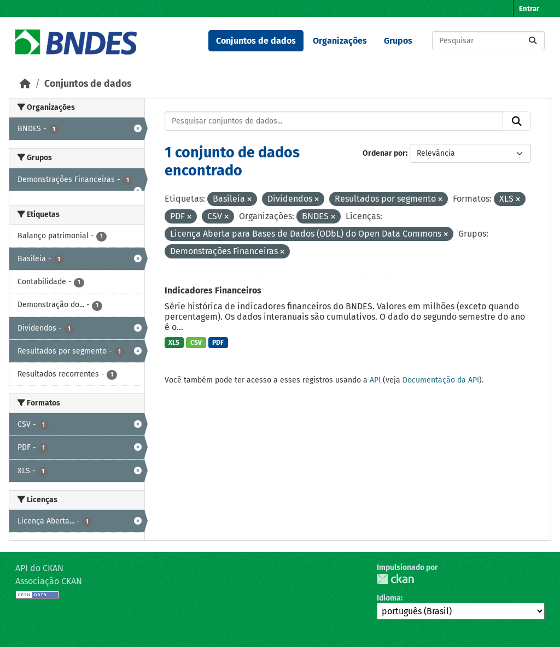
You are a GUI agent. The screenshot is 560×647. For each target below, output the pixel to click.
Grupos (398, 41)
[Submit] (533, 40)
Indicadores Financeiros (213, 290)
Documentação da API (440, 380)
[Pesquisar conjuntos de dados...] (488, 40)
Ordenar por (384, 153)
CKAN (395, 579)
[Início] (25, 84)
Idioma (389, 598)
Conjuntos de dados (256, 41)
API (375, 380)
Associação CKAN (48, 581)
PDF (218, 342)
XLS (173, 342)
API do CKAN (39, 568)
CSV (196, 342)
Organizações (340, 41)
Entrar (529, 8)
